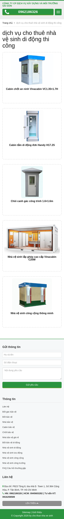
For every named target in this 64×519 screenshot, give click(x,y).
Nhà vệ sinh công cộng (13, 458)
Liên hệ (5, 406)
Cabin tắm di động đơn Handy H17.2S (32, 145)
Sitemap (26, 512)
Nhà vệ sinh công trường (13, 463)
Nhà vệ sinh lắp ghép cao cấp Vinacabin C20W (32, 258)
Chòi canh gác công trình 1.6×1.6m (32, 201)
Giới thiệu (37, 512)
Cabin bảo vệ (8, 427)
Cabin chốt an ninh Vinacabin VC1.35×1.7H (32, 89)
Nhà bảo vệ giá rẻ (10, 437)
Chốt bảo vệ (8, 432)
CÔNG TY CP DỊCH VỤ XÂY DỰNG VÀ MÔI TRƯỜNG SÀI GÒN (30, 4)
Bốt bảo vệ (7, 417)
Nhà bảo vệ (7, 422)
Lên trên (32, 503)
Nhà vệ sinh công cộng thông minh (32, 313)
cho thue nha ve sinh (42, 515)
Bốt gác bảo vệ (9, 412)
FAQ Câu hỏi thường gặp (14, 468)
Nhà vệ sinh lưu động (12, 453)
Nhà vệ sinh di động (11, 447)
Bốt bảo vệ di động (11, 442)
